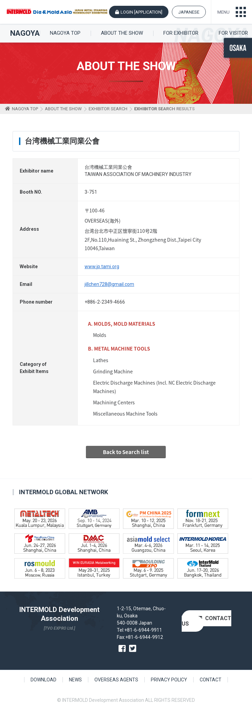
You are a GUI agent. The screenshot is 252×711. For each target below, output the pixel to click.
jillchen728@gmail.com (109, 284)
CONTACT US (206, 621)
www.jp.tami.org (102, 266)
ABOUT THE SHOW (122, 33)
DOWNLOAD (43, 679)
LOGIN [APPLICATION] (141, 12)
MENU (223, 12)
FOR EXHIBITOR (180, 33)
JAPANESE (188, 12)
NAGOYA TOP (65, 33)
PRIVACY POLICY (169, 679)
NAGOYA (25, 33)
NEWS (75, 679)
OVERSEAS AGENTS (116, 679)
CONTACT (210, 679)
